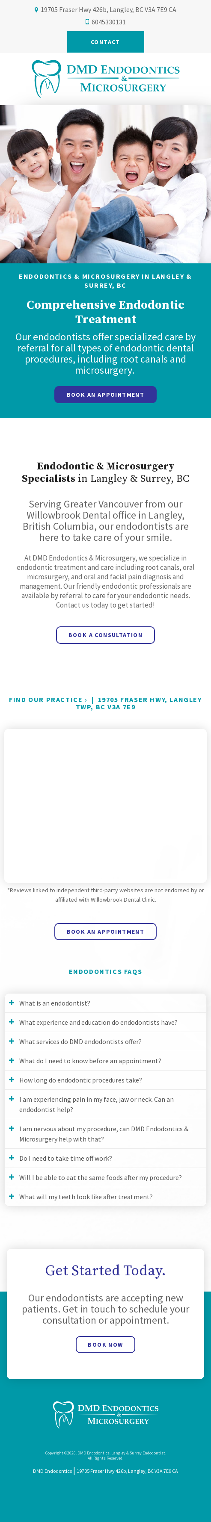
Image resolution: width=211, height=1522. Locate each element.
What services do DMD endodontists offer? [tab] (80, 1041)
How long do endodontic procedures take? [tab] (80, 1080)
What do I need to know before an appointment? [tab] (90, 1060)
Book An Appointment (106, 394)
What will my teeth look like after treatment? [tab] (86, 1196)
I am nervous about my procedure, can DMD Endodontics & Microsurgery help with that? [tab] (103, 1133)
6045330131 (109, 22)
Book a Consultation (105, 635)
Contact (105, 42)
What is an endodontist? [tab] (54, 1003)
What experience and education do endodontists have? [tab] (98, 1022)
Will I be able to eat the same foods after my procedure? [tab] (100, 1177)
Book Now (105, 1344)
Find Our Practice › (48, 699)
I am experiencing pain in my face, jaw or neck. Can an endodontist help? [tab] (96, 1104)
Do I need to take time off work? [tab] (65, 1158)
